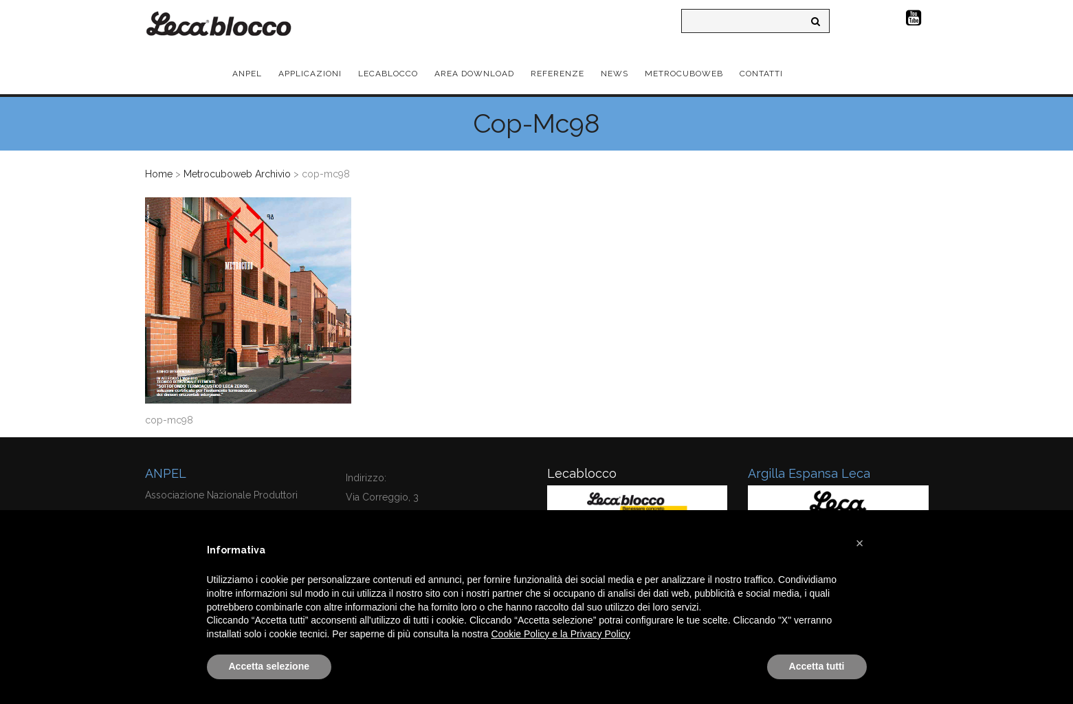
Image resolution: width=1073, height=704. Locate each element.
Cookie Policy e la (531, 633)
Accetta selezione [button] (269, 666)
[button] (860, 543)
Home (159, 173)
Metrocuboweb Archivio (237, 173)
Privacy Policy (600, 633)
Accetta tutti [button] (817, 666)
